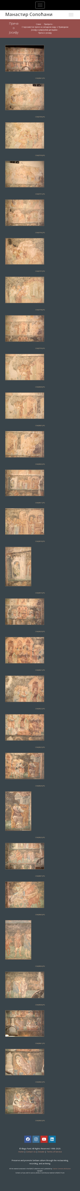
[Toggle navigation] (40, 5)
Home (21, 1151)
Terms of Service (54, 1151)
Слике (38, 24)
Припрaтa (48, 24)
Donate (41, 1151)
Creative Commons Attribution (61, 1169)
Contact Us (31, 1151)
